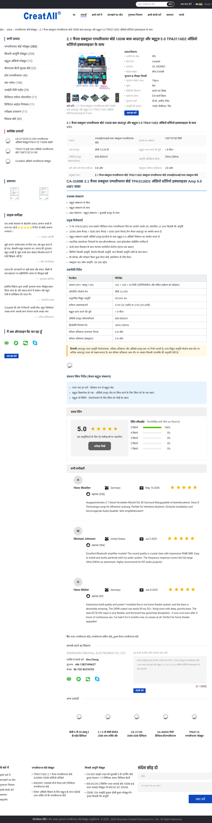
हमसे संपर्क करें (154, 14)
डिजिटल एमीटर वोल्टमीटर (17, 97)
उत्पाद (9, 29)
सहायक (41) (97, 596)
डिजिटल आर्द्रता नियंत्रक (16, 104)
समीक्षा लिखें (99, 446)
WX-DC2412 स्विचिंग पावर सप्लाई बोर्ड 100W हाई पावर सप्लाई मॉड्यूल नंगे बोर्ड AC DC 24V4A (110, 785)
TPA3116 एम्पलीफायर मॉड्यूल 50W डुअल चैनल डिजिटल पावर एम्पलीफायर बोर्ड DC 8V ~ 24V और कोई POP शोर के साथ (194, 734)
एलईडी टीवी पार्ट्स (13, 90)
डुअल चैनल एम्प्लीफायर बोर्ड (125, 636)
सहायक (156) (98, 545)
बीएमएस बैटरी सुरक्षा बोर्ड (17, 68)
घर (74, 14)
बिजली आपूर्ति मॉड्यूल (15, 53)
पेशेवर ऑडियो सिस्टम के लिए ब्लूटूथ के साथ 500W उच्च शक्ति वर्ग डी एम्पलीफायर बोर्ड (57, 794)
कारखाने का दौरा (115, 14)
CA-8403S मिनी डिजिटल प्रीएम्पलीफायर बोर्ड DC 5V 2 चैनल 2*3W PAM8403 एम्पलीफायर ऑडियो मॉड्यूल (165, 734)
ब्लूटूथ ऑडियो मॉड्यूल (15, 61)
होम (1, 29)
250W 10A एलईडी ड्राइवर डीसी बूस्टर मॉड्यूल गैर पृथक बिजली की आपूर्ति (109, 794)
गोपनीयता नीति (39, 819)
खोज (170, 4)
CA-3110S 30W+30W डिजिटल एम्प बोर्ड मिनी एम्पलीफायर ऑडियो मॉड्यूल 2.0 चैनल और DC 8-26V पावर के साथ (137, 734)
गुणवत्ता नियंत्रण (135, 14)
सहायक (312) (98, 494)
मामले (181, 14)
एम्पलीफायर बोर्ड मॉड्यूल (26, 29)
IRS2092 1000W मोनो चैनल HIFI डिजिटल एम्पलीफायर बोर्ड (54, 785)
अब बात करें (186, 4)
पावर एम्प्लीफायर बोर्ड (80, 636)
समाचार (169, 14)
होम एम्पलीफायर (13, 75)
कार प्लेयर (9, 82)
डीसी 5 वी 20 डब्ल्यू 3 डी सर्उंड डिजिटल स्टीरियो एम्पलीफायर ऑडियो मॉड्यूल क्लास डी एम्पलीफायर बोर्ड (79, 734)
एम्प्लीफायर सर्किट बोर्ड (102, 636)
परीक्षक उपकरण (12, 111)
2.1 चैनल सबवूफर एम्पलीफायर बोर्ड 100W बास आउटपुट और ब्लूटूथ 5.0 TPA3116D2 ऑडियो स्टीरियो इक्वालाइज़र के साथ (91, 109)
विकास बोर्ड (10, 119)
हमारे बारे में (97, 14)
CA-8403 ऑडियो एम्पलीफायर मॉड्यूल (33, 161)
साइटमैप (4, 799)
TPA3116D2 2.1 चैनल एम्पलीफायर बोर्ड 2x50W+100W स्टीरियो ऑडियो (53, 776)
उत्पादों (84, 14)
